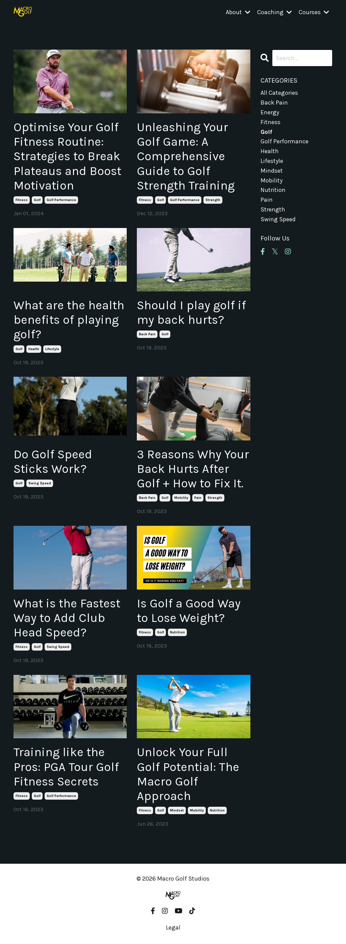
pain (197, 498)
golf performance (61, 200)
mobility (181, 498)
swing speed (39, 483)
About (238, 12)
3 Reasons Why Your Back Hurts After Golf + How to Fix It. (193, 468)
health (33, 349)
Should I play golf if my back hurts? (191, 312)
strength (212, 200)
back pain (147, 334)
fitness (22, 200)
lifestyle (52, 349)
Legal (173, 927)
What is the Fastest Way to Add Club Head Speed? (67, 617)
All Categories (279, 92)
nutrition (177, 632)
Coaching (274, 12)
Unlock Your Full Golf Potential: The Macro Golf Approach (188, 774)
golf (37, 200)
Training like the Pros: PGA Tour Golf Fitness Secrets (66, 766)
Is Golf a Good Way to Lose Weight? (189, 610)
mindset (177, 810)
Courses (314, 12)
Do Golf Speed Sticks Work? (53, 461)
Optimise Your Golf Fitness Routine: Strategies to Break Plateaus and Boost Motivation (67, 156)
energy (270, 112)
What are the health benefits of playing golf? (69, 319)
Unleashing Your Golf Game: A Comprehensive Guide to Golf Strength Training (185, 156)
